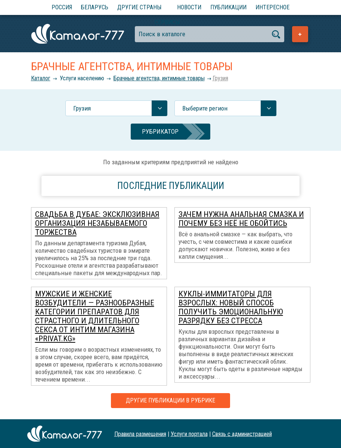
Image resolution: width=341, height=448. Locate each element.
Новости (189, 7)
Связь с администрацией (242, 433)
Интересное (272, 7)
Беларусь (94, 7)
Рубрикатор (160, 131)
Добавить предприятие (300, 34)
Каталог (40, 78)
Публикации (228, 7)
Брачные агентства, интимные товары (159, 78)
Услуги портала (189, 433)
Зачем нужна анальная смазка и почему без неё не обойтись (241, 219)
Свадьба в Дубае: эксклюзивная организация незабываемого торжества (97, 223)
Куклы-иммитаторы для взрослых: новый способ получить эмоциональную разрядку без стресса (231, 307)
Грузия (220, 78)
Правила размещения (140, 433)
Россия (62, 7)
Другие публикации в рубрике (170, 400)
